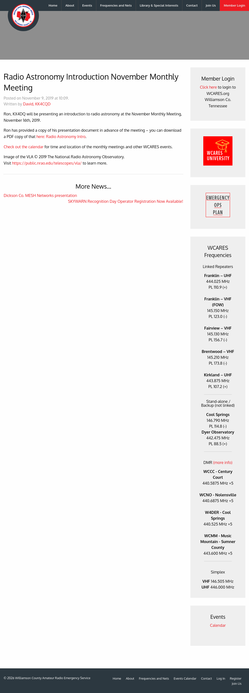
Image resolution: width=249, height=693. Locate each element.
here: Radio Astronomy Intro (61, 136)
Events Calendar (185, 678)
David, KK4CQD (37, 104)
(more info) (222, 462)
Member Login (234, 5)
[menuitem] (53, 5)
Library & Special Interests (159, 5)
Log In (221, 678)
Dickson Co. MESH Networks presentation (40, 195)
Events (87, 5)
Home (53, 5)
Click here (208, 87)
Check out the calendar (24, 146)
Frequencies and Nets (116, 5)
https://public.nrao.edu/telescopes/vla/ (47, 163)
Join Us (211, 5)
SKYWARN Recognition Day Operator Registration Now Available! (125, 201)
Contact (192, 5)
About (69, 5)
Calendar (218, 625)
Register (235, 678)
